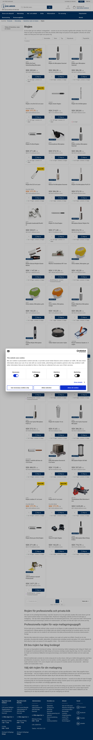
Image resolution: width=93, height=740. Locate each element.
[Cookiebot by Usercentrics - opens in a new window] (78, 351)
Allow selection (46, 387)
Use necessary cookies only (20, 387)
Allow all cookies (73, 387)
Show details (78, 382)
